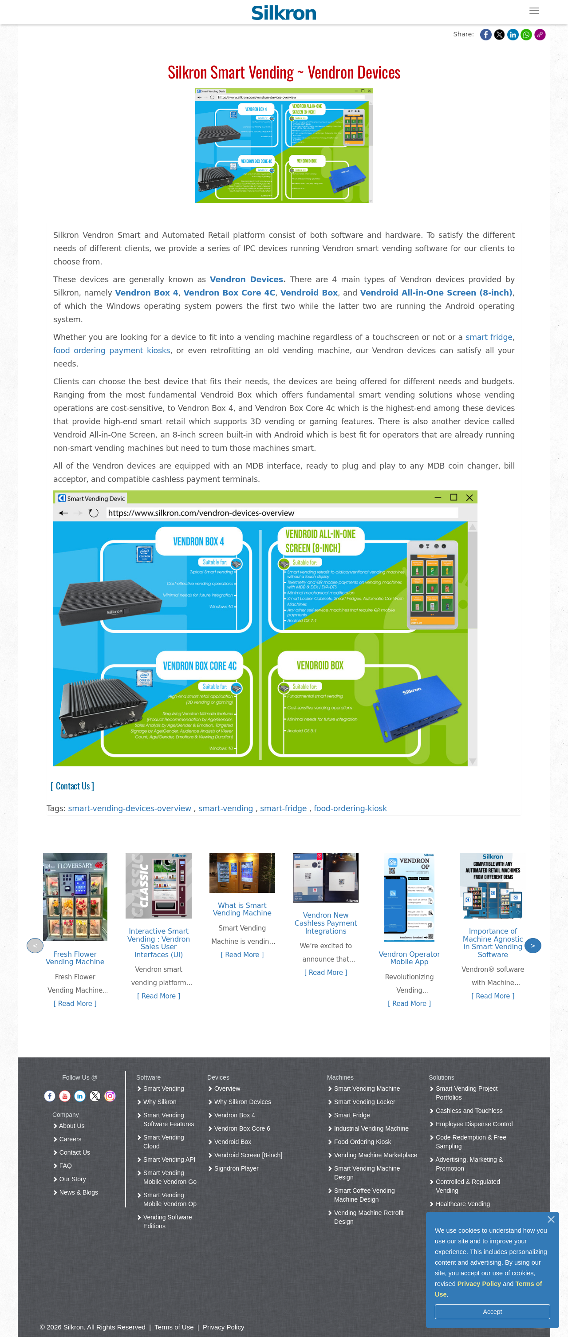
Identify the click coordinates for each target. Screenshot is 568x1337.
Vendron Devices (246, 279)
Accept (492, 1311)
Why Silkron (158, 1101)
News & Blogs (77, 1192)
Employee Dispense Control (472, 1124)
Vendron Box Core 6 (240, 1128)
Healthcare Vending (461, 1203)
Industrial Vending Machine (370, 1128)
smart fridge (488, 337)
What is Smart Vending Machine (242, 909)
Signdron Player (235, 1168)
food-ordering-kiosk (350, 808)
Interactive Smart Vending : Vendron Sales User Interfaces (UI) (158, 943)
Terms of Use (173, 1327)
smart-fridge (283, 808)
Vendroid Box (231, 1141)
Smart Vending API (167, 1159)
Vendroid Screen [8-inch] (246, 1155)
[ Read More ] (75, 1004)
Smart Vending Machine (365, 1088)
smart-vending (225, 808)
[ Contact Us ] (70, 785)
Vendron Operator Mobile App (409, 958)
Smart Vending (162, 1088)
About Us (70, 1125)
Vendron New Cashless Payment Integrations (326, 923)
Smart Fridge (350, 1115)
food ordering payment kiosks (111, 350)
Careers (69, 1139)
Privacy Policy (479, 1283)
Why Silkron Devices (241, 1101)
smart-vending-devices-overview (130, 808)
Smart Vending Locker (363, 1101)
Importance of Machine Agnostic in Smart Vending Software (493, 943)
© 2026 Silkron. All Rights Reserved (93, 1327)
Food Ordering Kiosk (361, 1141)
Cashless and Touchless (467, 1110)
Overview (225, 1088)
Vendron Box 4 (146, 292)
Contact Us (73, 1152)
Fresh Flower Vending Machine (75, 958)
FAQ (64, 1165)
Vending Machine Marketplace (374, 1155)
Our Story (71, 1179)
